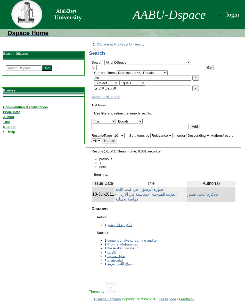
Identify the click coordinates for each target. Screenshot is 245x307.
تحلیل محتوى (116, 256)
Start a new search (106, 97)
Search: (98, 62)
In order (179, 135)
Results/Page (102, 135)
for (94, 68)
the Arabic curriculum (123, 248)
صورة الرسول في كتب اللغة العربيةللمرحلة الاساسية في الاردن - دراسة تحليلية (146, 194)
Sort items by (139, 135)
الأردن (111, 252)
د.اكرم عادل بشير (202, 194)
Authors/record (222, 135)
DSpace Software (107, 299)
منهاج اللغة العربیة (119, 264)
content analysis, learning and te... (133, 240)
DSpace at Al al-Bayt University (120, 44)
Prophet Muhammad (122, 244)
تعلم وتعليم (115, 260)
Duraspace (167, 299)
